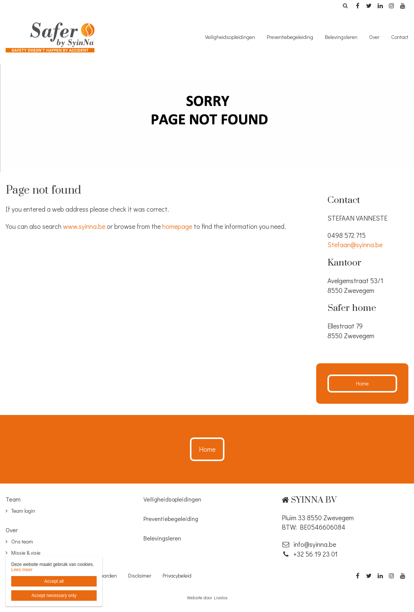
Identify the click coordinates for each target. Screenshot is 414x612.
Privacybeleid (177, 575)
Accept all (54, 581)
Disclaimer (139, 575)
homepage (177, 226)
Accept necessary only (53, 595)
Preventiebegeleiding (290, 36)
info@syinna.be (309, 544)
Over (374, 36)
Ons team (22, 541)
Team (13, 499)
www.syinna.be (84, 226)
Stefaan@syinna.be (355, 244)
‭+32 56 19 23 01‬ (310, 553)
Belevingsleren (341, 36)
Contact (399, 36)
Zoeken (345, 5)
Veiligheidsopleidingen (230, 36)
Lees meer (22, 569)
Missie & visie (25, 552)
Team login (23, 510)
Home (362, 383)
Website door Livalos (207, 597)
